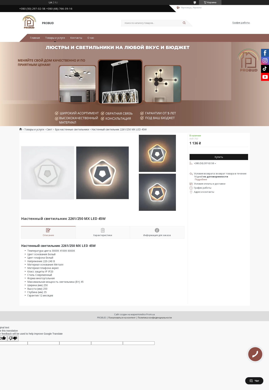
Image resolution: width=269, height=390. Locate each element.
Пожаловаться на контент (121, 317)
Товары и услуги (55, 38)
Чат (254, 380)
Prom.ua (150, 314)
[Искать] (184, 23)
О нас (90, 38)
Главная (35, 38)
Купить (219, 157)
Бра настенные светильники (72, 129)
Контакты (76, 38)
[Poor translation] (13, 338)
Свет (49, 129)
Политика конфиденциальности (155, 317)
